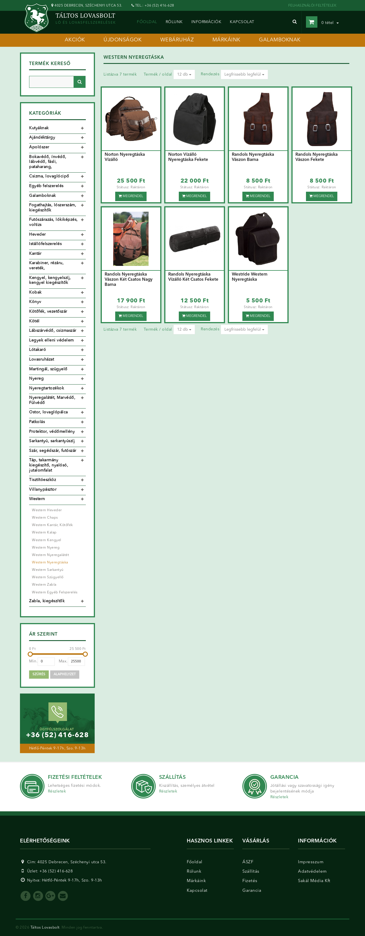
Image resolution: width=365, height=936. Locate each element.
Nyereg (36, 379)
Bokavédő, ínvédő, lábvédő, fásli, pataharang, (47, 162)
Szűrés (39, 674)
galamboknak (280, 40)
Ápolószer (39, 147)
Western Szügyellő (48, 577)
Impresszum (310, 862)
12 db (184, 74)
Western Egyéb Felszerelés (55, 592)
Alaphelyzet (65, 674)
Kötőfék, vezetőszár (48, 312)
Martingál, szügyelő (48, 369)
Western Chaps (45, 517)
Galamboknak (42, 196)
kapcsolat (242, 22)
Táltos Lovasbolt (45, 927)
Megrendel (131, 196)
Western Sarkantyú (48, 570)
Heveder (37, 234)
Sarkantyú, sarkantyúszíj (52, 441)
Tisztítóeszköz (42, 480)
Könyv (35, 302)
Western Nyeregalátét (50, 555)
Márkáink (196, 881)
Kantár (35, 254)
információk (206, 22)
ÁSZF (247, 862)
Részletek (57, 791)
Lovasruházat (41, 359)
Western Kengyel (46, 540)
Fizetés (249, 881)
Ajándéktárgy (42, 138)
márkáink (226, 40)
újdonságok (122, 40)
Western (37, 499)
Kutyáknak (39, 128)
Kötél (34, 321)
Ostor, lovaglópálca (48, 412)
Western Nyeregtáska (50, 562)
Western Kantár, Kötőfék (52, 525)
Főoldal (147, 22)
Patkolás (37, 422)
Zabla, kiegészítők (46, 601)
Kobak (35, 292)
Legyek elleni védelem (51, 340)
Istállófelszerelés (45, 244)
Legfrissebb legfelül (244, 74)
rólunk (174, 22)
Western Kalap (44, 532)
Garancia (251, 891)
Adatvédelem (312, 872)
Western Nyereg (46, 547)
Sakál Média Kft (314, 881)
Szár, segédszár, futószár (52, 451)
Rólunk (194, 872)
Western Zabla (44, 585)
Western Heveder (47, 510)
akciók (75, 40)
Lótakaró (37, 350)
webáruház (177, 40)
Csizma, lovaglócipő (49, 176)
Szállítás (250, 872)
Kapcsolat (197, 891)
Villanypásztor (42, 490)
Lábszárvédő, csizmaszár (52, 331)
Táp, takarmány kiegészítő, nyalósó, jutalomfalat (48, 465)
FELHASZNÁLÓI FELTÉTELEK (312, 5)
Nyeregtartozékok (46, 388)
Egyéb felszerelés (46, 186)
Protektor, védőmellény (52, 432)
